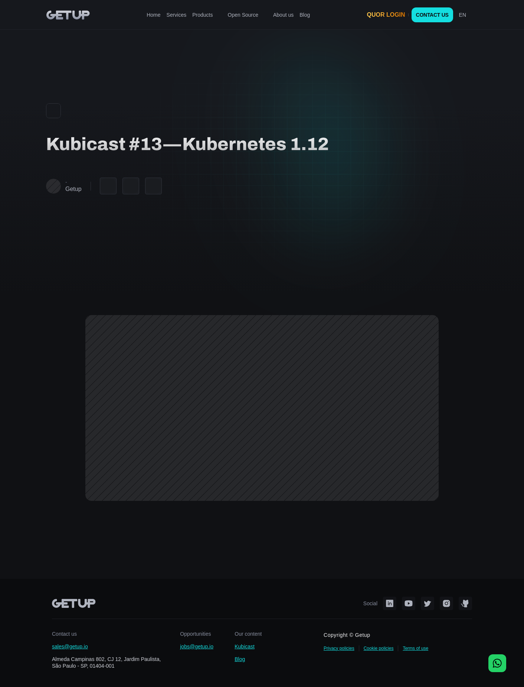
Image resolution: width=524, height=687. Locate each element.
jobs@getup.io (196, 646)
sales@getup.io (70, 646)
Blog (240, 659)
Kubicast (245, 646)
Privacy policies (339, 648)
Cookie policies (379, 648)
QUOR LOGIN (386, 15)
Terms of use (415, 648)
